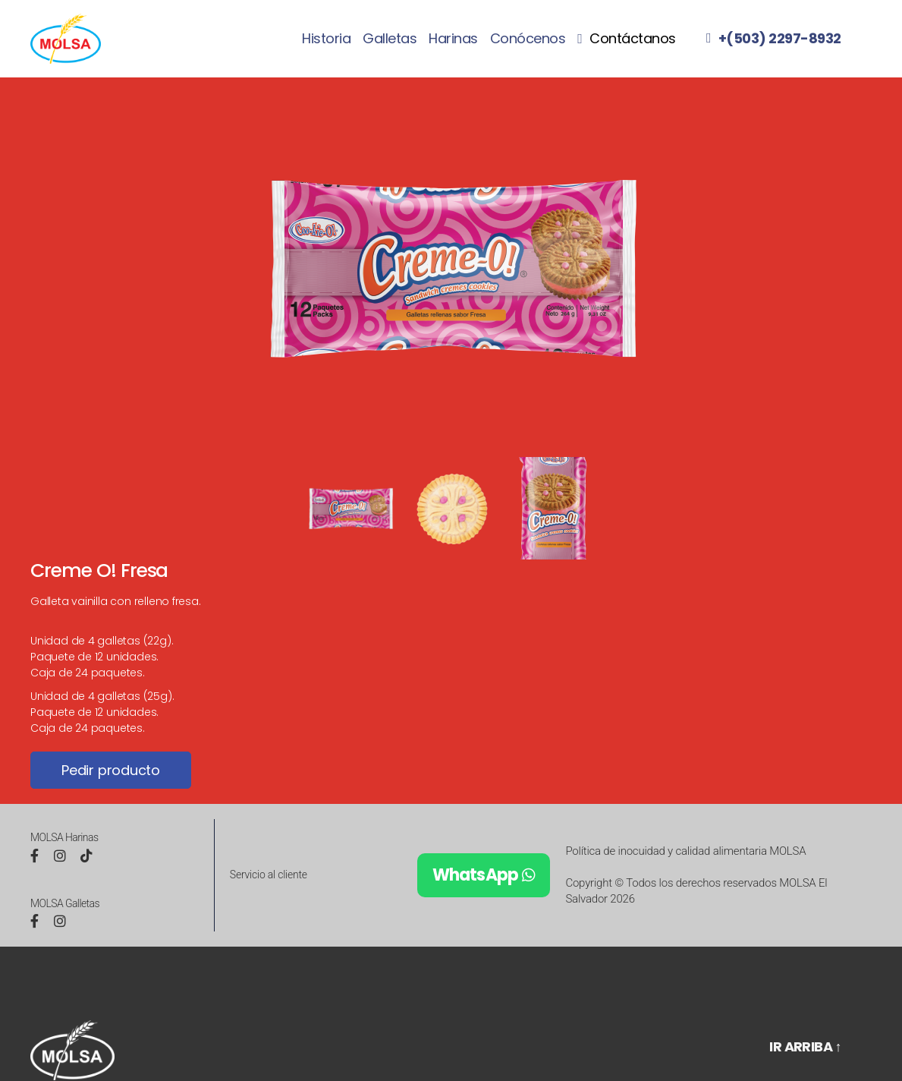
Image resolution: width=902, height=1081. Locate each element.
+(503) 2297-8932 (779, 38)
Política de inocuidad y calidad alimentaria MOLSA (685, 851)
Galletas (389, 38)
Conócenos (528, 38)
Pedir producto (110, 770)
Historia (326, 38)
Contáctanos (632, 39)
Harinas (453, 38)
